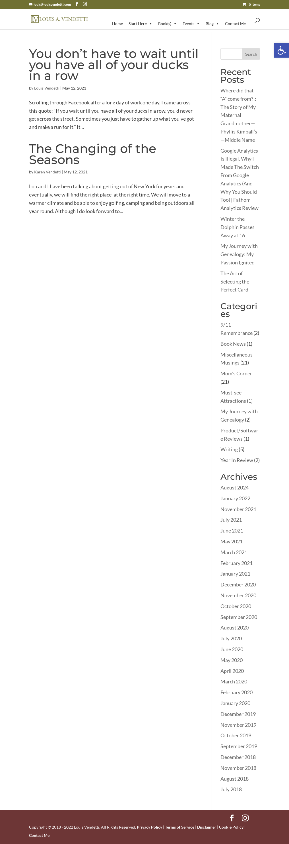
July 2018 (231, 789)
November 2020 (238, 595)
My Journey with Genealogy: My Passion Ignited (239, 254)
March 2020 (233, 681)
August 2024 (234, 487)
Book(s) (167, 23)
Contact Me (235, 23)
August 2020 (234, 627)
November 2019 (238, 725)
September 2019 (238, 746)
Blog (212, 23)
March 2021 (233, 552)
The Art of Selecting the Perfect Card (234, 281)
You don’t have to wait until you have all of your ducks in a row (114, 64)
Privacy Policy (149, 827)
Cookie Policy (231, 827)
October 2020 (235, 606)
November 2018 (238, 768)
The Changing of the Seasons (92, 154)
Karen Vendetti (47, 171)
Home (117, 23)
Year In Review (236, 460)
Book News (233, 344)
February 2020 (236, 692)
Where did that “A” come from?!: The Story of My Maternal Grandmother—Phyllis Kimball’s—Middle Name (238, 115)
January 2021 (235, 573)
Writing (229, 449)
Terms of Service (179, 827)
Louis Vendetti (46, 88)
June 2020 (231, 649)
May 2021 (231, 541)
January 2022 (235, 498)
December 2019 (238, 714)
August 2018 (234, 779)
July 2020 (231, 638)
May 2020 (231, 660)
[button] (281, 50)
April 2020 (232, 671)
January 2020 (235, 703)
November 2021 (238, 509)
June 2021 (231, 530)
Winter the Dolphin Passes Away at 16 (237, 227)
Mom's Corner (236, 373)
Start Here (140, 23)
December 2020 (238, 584)
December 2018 (238, 757)
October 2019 (235, 735)
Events (191, 23)
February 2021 (236, 563)
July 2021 (231, 520)
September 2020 (238, 617)
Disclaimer (206, 827)
